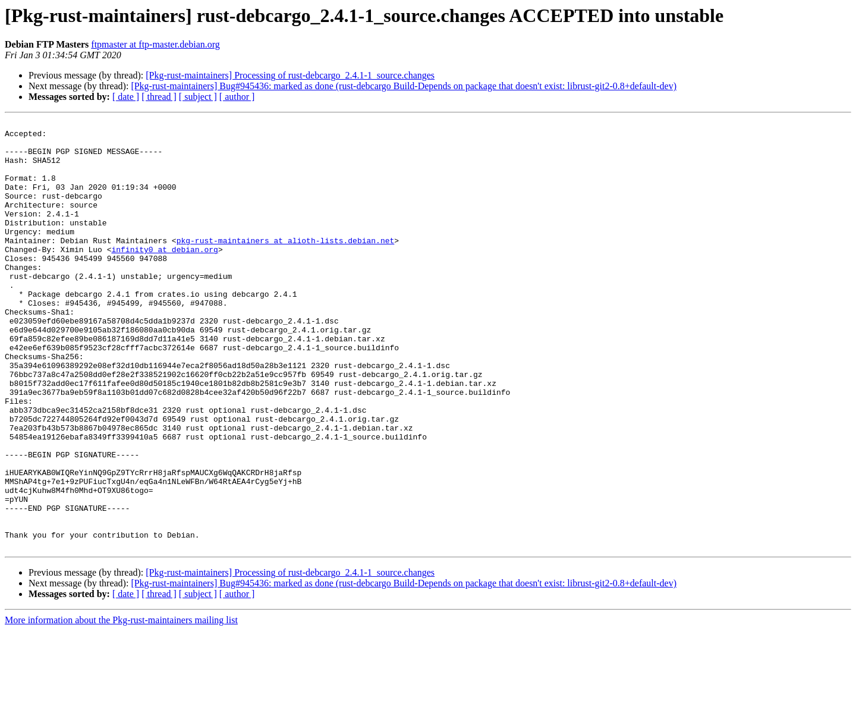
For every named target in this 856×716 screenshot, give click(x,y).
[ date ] (125, 97)
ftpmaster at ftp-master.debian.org (155, 44)
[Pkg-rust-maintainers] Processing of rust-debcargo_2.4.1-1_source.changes (290, 75)
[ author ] (237, 97)
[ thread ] (159, 97)
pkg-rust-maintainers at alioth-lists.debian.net (286, 265)
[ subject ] (198, 97)
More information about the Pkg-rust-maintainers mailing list (121, 706)
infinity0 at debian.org (164, 276)
